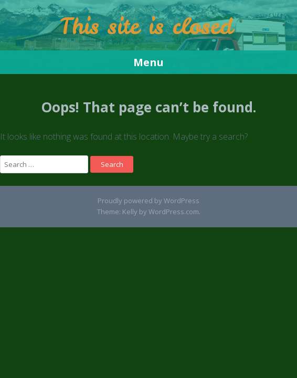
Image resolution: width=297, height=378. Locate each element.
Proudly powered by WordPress (148, 200)
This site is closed (146, 26)
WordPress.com (173, 211)
